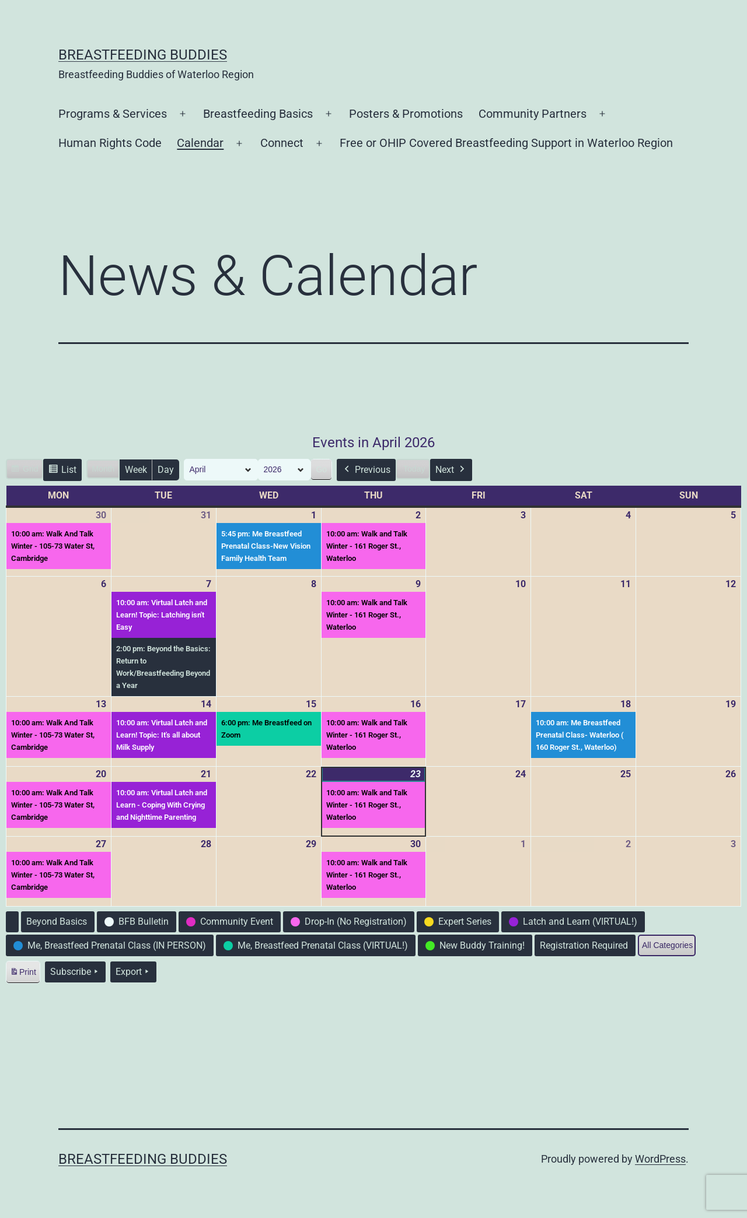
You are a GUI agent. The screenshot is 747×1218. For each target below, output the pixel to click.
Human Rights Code (110, 143)
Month (103, 468)
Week (136, 469)
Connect (281, 143)
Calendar (200, 143)
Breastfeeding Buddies (142, 55)
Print (22, 974)
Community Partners (533, 114)
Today (414, 468)
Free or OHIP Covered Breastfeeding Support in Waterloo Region (506, 143)
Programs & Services (112, 114)
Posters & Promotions (406, 114)
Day (166, 469)
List (62, 471)
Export (133, 972)
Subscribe (75, 972)
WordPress (660, 1159)
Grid (24, 470)
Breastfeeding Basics (258, 114)
